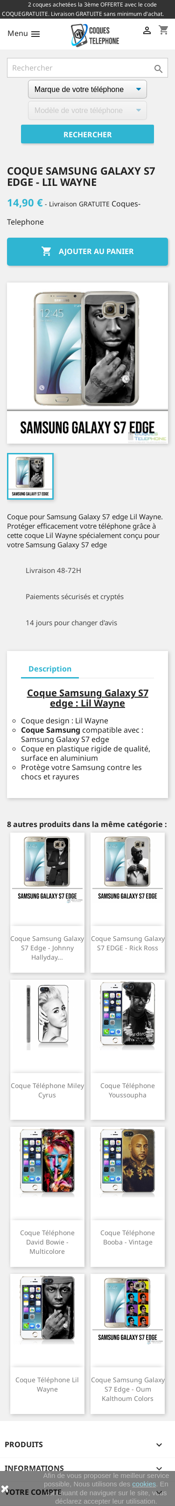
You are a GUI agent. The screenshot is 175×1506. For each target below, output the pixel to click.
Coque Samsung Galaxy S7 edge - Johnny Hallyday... (47, 948)
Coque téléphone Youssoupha (127, 1090)
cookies (144, 1484)
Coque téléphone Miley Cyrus (47, 1090)
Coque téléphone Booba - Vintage (127, 1237)
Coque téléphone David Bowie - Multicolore (47, 1242)
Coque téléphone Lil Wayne (47, 1384)
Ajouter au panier (87, 252)
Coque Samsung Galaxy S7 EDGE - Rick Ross (128, 943)
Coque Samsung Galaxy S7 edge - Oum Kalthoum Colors (128, 1389)
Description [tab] (49, 669)
